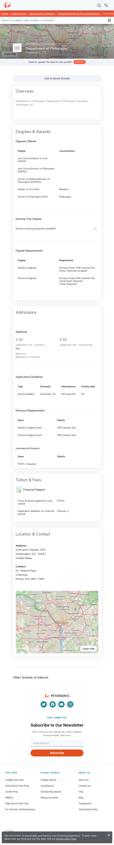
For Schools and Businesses (20, 809)
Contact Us (85, 785)
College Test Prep (14, 780)
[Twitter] (44, 704)
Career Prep (11, 791)
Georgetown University (41, 13)
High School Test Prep (17, 803)
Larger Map (10, 54)
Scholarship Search (51, 791)
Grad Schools (18, 13)
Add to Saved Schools (57, 78)
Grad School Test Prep (17, 785)
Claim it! (79, 62)
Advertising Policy (88, 809)
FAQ (81, 791)
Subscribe (57, 753)
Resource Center (49, 797)
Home (4, 13)
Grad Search (47, 785)
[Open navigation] (106, 5)
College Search (48, 780)
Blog (81, 797)
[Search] (99, 5)
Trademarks (85, 803)
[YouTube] (61, 704)
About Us (83, 780)
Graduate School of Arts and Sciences (78, 13)
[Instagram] (70, 704)
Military (9, 797)
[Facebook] (52, 704)
